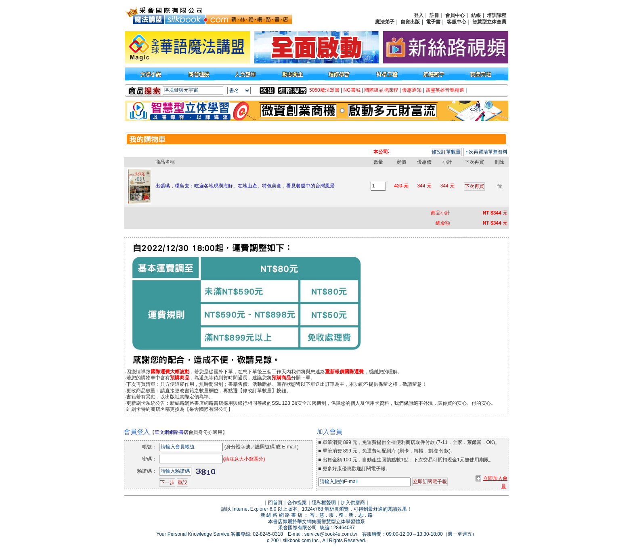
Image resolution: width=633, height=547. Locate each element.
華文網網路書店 (172, 432)
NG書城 (352, 90)
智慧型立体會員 (489, 22)
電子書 (433, 22)
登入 (418, 15)
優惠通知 (411, 90)
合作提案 (297, 502)
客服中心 (456, 22)
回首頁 (275, 502)
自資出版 (410, 22)
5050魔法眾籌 (324, 90)
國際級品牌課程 (381, 90)
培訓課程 (496, 15)
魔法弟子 (384, 22)
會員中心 (455, 15)
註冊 (434, 15)
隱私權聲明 (324, 502)
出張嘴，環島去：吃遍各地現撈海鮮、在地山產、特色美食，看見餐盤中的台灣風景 (245, 186)
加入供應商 (353, 502)
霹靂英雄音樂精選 (444, 90)
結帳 (476, 15)
